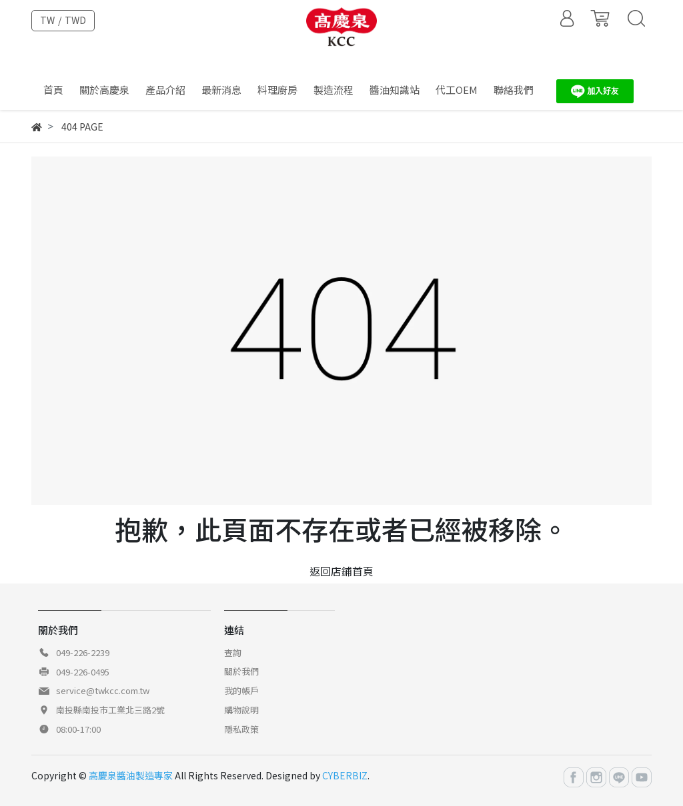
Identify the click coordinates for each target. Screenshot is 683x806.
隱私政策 (241, 729)
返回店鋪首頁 (341, 571)
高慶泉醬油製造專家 (131, 775)
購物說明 (241, 709)
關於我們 (241, 671)
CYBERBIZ (345, 775)
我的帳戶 (241, 690)
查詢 (232, 652)
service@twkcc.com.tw (102, 690)
